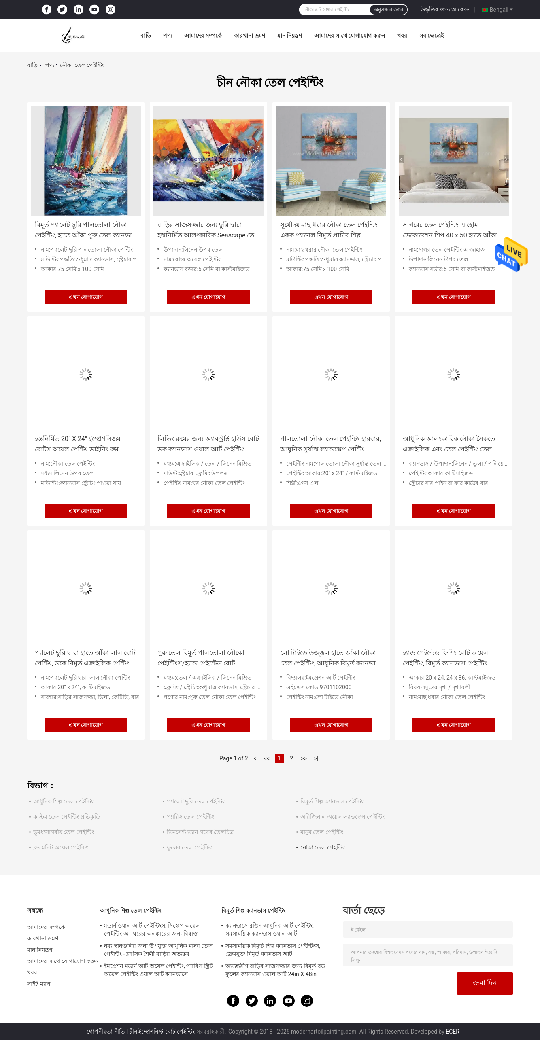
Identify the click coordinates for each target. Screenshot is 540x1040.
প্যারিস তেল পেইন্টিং (190, 816)
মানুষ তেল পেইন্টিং (321, 832)
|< (254, 758)
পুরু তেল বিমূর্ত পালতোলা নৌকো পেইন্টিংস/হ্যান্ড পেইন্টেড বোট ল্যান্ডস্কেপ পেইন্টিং (200, 659)
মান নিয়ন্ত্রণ (289, 35)
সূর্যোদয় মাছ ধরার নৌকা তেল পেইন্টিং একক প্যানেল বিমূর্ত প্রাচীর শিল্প (329, 230)
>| (316, 758)
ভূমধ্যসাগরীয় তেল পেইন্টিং (63, 832)
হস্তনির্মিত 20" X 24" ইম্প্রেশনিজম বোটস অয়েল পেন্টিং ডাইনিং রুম (78, 444)
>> (304, 758)
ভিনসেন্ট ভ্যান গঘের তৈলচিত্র (200, 832)
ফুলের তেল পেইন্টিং (189, 847)
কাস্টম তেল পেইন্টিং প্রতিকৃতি (66, 816)
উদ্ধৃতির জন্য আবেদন (445, 9)
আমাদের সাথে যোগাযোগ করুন (349, 35)
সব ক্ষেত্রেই (431, 35)
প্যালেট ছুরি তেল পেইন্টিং (196, 801)
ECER (452, 1031)
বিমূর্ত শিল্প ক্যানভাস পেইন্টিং (332, 801)
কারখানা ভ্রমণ (249, 35)
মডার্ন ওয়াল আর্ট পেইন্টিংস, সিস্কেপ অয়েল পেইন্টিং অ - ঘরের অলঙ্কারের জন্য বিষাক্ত (152, 929)
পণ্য (167, 35)
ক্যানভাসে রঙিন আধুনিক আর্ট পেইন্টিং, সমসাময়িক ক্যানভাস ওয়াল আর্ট (269, 929)
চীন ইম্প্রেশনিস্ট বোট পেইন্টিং (162, 1031)
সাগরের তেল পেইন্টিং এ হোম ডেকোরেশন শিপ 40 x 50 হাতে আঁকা (450, 230)
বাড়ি (145, 35)
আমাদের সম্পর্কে (203, 35)
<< (267, 758)
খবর (402, 35)
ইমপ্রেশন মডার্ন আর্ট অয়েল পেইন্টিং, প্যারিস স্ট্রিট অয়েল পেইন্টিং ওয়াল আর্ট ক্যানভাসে (158, 970)
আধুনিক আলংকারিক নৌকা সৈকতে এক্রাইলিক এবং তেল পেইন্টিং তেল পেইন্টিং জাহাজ (449, 445)
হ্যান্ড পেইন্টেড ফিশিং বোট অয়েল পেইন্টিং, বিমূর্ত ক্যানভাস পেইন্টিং (445, 658)
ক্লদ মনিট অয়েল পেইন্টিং (60, 847)
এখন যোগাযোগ (86, 297)
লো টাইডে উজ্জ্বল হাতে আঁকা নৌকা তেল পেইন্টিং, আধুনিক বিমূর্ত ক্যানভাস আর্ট (330, 659)
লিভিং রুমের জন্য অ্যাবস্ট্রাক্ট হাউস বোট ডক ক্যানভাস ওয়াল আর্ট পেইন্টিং (208, 444)
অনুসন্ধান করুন (388, 10)
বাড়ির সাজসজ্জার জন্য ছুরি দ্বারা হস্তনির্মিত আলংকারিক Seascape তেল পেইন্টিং (208, 231)
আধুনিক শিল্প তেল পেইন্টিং (63, 801)
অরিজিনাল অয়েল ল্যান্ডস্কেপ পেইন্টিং (342, 816)
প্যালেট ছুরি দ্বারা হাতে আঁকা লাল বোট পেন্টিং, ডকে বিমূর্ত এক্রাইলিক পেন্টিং (85, 658)
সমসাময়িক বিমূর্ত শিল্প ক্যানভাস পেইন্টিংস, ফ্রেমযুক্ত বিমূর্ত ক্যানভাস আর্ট (272, 950)
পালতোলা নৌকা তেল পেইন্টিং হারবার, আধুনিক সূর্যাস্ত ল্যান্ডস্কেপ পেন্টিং (330, 444)
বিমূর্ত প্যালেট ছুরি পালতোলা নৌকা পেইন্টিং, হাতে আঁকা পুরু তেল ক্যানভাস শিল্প (85, 231)
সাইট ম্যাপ (39, 984)
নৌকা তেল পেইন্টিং (322, 847)
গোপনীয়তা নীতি (106, 1031)
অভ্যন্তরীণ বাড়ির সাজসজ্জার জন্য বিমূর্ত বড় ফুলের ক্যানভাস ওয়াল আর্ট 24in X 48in (275, 970)
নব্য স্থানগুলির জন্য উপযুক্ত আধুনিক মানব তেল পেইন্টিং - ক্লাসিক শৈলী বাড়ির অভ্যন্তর (158, 950)
